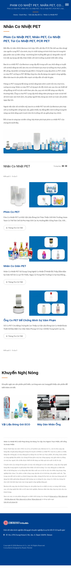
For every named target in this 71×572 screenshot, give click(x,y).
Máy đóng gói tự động (32, 506)
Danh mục (23, 15)
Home (16, 15)
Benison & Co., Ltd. (23, 552)
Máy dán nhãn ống (49, 431)
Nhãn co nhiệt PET (51, 15)
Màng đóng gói (45, 506)
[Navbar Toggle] (67, 4)
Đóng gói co (54, 503)
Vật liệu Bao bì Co (35, 15)
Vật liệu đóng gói (18, 506)
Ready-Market (27, 554)
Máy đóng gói (8, 506)
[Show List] (66, 172)
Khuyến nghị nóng (20, 379)
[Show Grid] (62, 172)
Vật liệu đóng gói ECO (16, 431)
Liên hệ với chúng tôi (10, 509)
